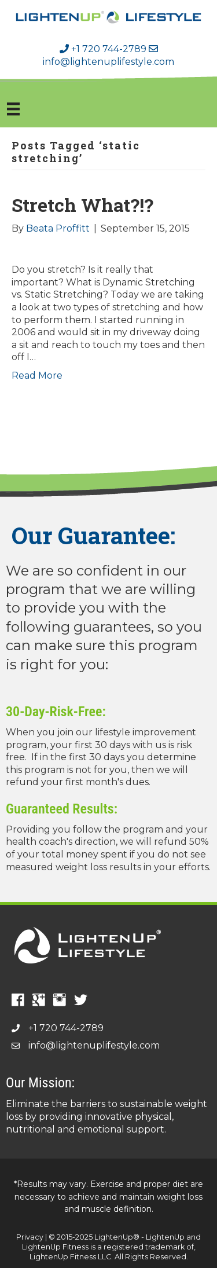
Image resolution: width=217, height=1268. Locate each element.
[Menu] (13, 109)
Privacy (29, 1237)
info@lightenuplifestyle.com (94, 1045)
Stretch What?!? (82, 204)
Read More (37, 375)
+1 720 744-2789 (103, 48)
